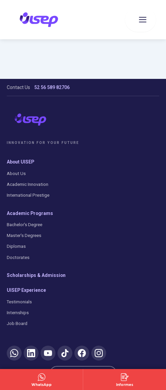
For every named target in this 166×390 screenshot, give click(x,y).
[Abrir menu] (140, 19)
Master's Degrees (24, 235)
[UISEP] (30, 119)
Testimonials (19, 301)
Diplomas (16, 246)
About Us (16, 173)
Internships (18, 312)
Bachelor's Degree (24, 224)
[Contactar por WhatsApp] (41, 379)
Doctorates (18, 257)
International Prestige (28, 195)
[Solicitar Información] (124, 379)
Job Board (17, 323)
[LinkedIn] (31, 353)
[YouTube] (48, 353)
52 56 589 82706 (52, 87)
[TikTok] (64, 353)
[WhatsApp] (14, 353)
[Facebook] (81, 353)
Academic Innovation (27, 184)
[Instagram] (98, 353)
